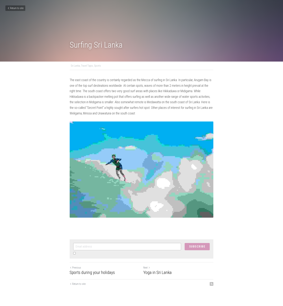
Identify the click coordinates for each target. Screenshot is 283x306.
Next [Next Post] (146, 267)
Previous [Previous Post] (75, 267)
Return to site (15, 8)
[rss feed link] (211, 284)
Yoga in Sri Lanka (157, 272)
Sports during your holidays (92, 272)
